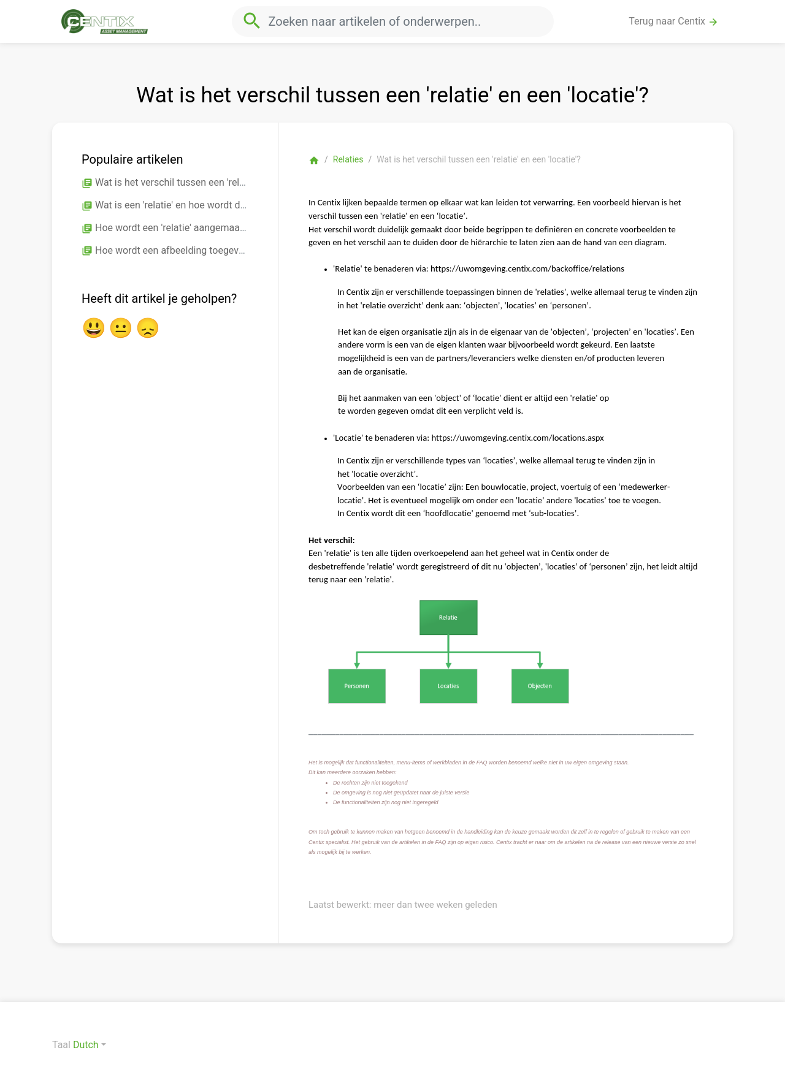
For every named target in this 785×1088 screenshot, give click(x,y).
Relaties (348, 159)
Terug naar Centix (674, 21)
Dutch (86, 1045)
